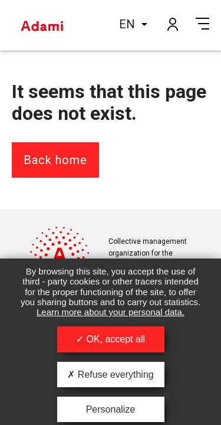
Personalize (111, 409)
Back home (55, 160)
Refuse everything (110, 375)
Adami (42, 25)
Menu (202, 24)
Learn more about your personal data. (110, 312)
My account (172, 24)
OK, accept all (110, 339)
